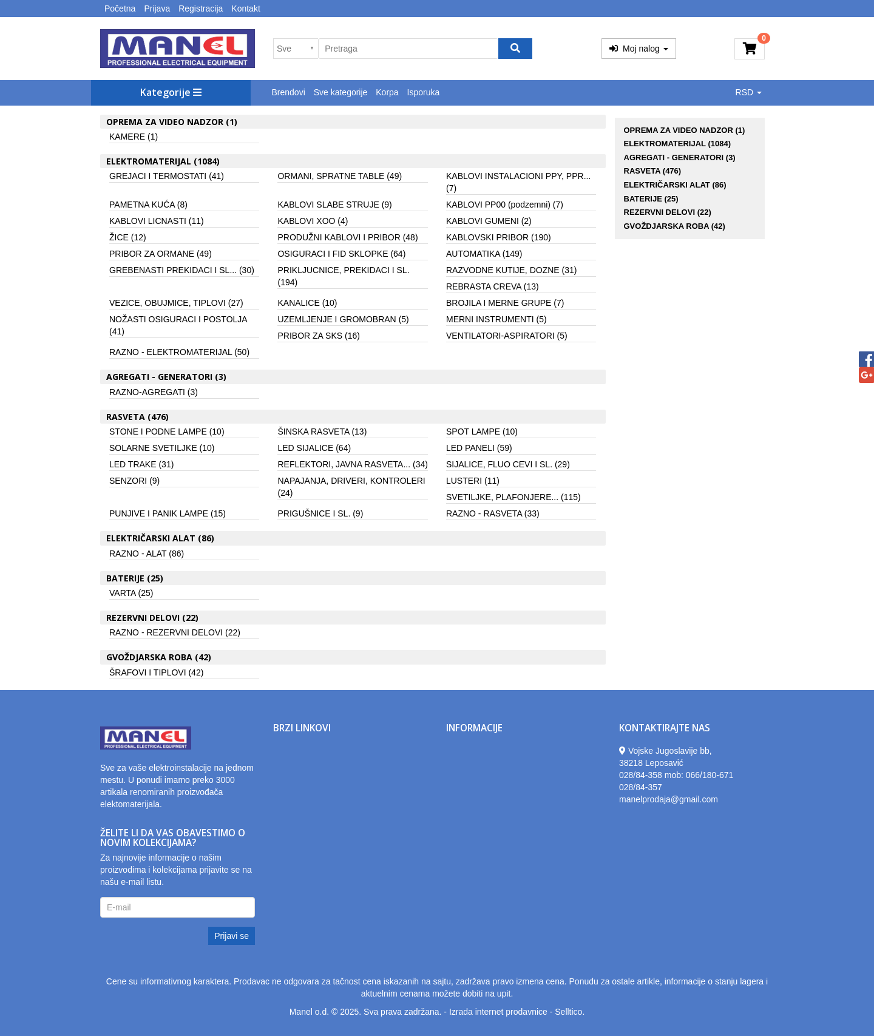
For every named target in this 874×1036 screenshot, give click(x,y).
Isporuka (423, 92)
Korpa (387, 92)
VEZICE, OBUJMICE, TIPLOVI (176, 303)
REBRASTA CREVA (492, 286)
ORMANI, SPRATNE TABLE (339, 176)
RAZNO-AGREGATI (153, 392)
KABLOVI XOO (312, 221)
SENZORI (134, 481)
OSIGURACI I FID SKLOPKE (341, 254)
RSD (749, 92)
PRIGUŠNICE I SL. (320, 513)
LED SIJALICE (314, 448)
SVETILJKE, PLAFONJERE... (513, 497)
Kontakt (245, 8)
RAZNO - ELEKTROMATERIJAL (179, 352)
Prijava (157, 8)
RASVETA (653, 170)
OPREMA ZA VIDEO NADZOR (684, 130)
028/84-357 (640, 787)
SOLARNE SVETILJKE (162, 448)
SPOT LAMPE (482, 431)
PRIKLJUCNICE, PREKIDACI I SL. (343, 276)
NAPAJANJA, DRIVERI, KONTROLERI (351, 487)
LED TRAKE (141, 464)
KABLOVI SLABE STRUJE (334, 204)
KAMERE (133, 136)
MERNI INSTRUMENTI (496, 319)
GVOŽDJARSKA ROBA (674, 226)
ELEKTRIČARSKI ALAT (675, 184)
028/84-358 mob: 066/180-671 (676, 775)
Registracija (200, 8)
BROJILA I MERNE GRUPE (505, 303)
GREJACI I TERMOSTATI (166, 176)
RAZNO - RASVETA (493, 513)
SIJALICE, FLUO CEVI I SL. (508, 464)
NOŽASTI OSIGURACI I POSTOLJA (178, 325)
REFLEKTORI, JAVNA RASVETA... (352, 464)
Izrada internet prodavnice (498, 1012)
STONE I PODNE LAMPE (167, 431)
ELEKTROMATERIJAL (677, 143)
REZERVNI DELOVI (667, 212)
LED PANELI (479, 448)
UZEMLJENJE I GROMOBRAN (342, 319)
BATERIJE (651, 198)
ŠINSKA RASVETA (322, 431)
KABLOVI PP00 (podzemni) (504, 204)
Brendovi (288, 92)
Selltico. (569, 1012)
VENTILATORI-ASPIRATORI (506, 335)
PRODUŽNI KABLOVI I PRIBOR (347, 237)
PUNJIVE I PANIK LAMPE (167, 513)
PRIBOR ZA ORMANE (160, 254)
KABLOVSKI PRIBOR (498, 237)
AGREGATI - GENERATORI (680, 157)
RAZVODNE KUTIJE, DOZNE (511, 270)
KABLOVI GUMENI (489, 221)
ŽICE (127, 237)
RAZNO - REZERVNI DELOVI (174, 632)
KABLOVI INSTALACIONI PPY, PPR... (518, 182)
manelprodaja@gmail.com (668, 799)
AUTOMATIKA (484, 254)
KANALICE (307, 303)
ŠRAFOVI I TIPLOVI (156, 672)
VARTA (131, 593)
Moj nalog (638, 48)
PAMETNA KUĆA (148, 204)
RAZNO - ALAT (146, 553)
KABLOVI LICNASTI (156, 221)
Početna (119, 8)
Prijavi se (231, 936)
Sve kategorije (341, 92)
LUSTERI (473, 481)
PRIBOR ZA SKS (318, 335)
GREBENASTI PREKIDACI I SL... (181, 270)
